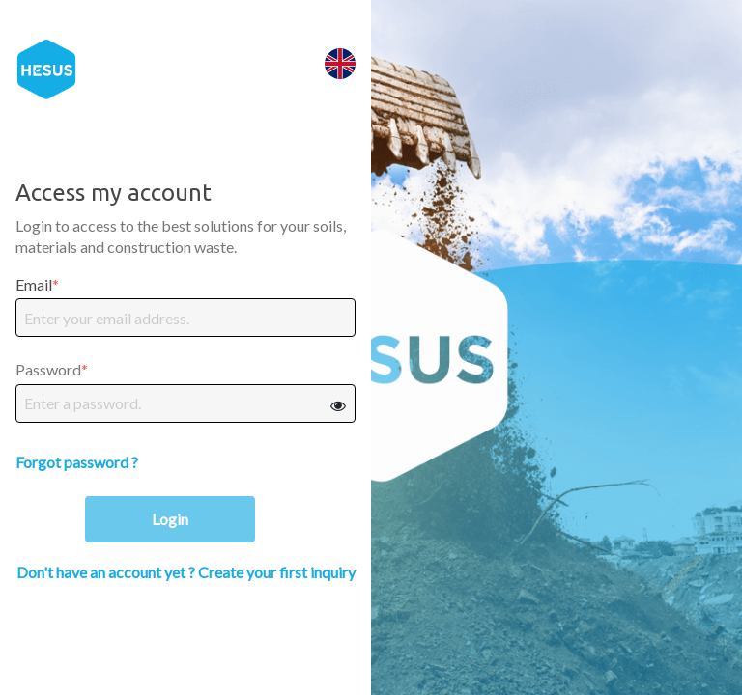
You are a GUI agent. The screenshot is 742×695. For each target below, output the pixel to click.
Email (33, 284)
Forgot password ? (76, 462)
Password (48, 369)
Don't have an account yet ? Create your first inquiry (186, 572)
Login (170, 519)
